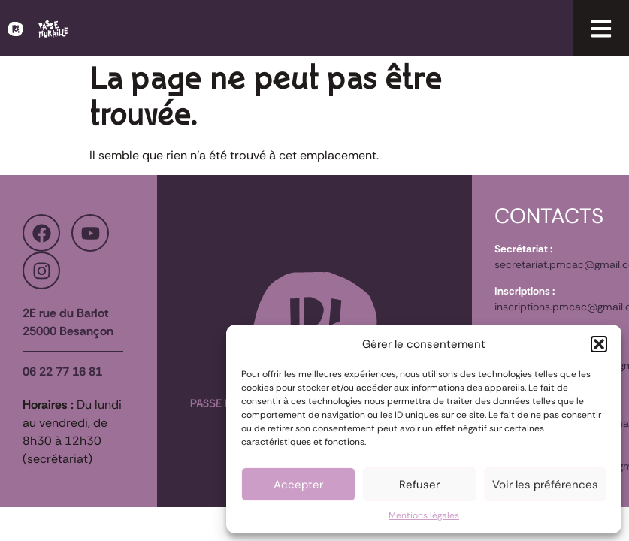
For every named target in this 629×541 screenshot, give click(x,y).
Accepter (298, 484)
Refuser (419, 484)
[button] (598, 344)
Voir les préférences (545, 484)
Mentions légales (424, 515)
